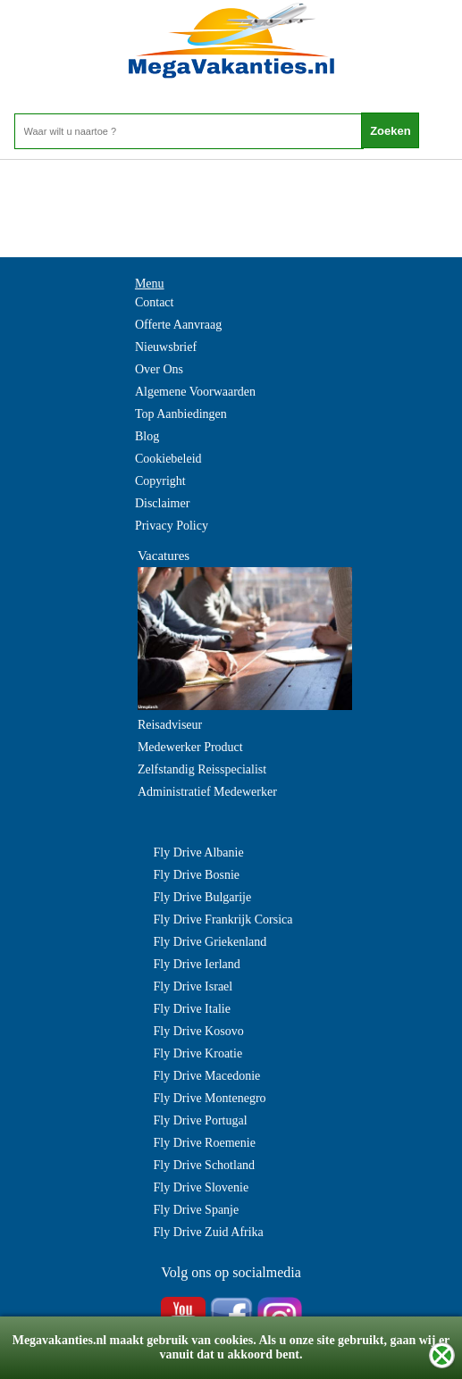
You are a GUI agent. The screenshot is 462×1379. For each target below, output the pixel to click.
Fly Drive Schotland (205, 1165)
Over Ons (159, 369)
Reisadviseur (170, 724)
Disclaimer (162, 503)
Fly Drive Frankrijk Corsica (223, 919)
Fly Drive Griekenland (210, 942)
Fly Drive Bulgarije (203, 897)
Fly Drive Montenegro (210, 1098)
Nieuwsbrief (166, 347)
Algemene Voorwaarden (195, 391)
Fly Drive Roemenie (205, 1142)
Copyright (160, 481)
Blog (147, 436)
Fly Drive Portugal (201, 1120)
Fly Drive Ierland (197, 964)
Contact (154, 302)
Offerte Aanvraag (178, 324)
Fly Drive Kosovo (199, 1031)
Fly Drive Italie (192, 1008)
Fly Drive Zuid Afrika (209, 1232)
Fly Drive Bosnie (196, 875)
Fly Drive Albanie (199, 852)
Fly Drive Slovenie (201, 1187)
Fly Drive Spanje (196, 1209)
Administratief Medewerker (207, 791)
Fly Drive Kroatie (198, 1053)
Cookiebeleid (168, 458)
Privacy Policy (171, 525)
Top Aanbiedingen (181, 414)
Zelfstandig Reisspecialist (202, 769)
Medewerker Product (190, 747)
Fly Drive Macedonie (207, 1075)
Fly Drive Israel (193, 986)
